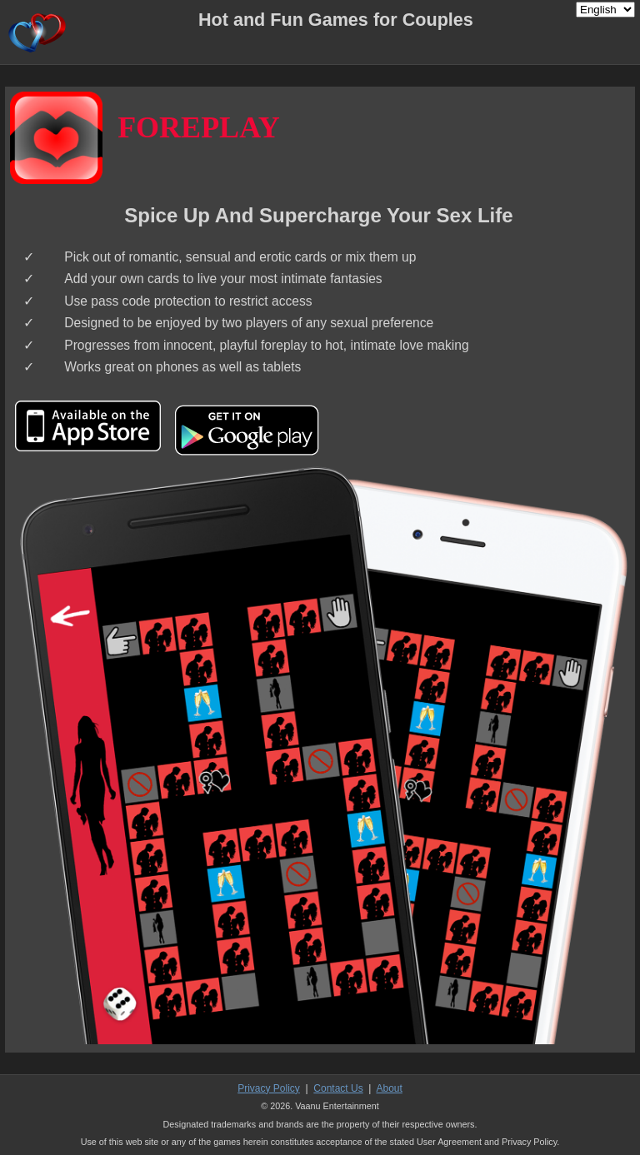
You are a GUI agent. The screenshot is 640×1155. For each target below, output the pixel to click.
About (389, 1088)
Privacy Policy (269, 1088)
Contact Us (337, 1088)
